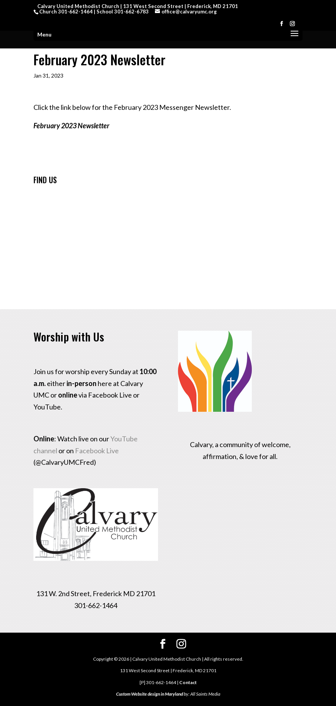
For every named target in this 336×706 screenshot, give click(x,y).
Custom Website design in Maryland (149, 694)
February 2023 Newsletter (71, 125)
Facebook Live (97, 450)
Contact (188, 682)
